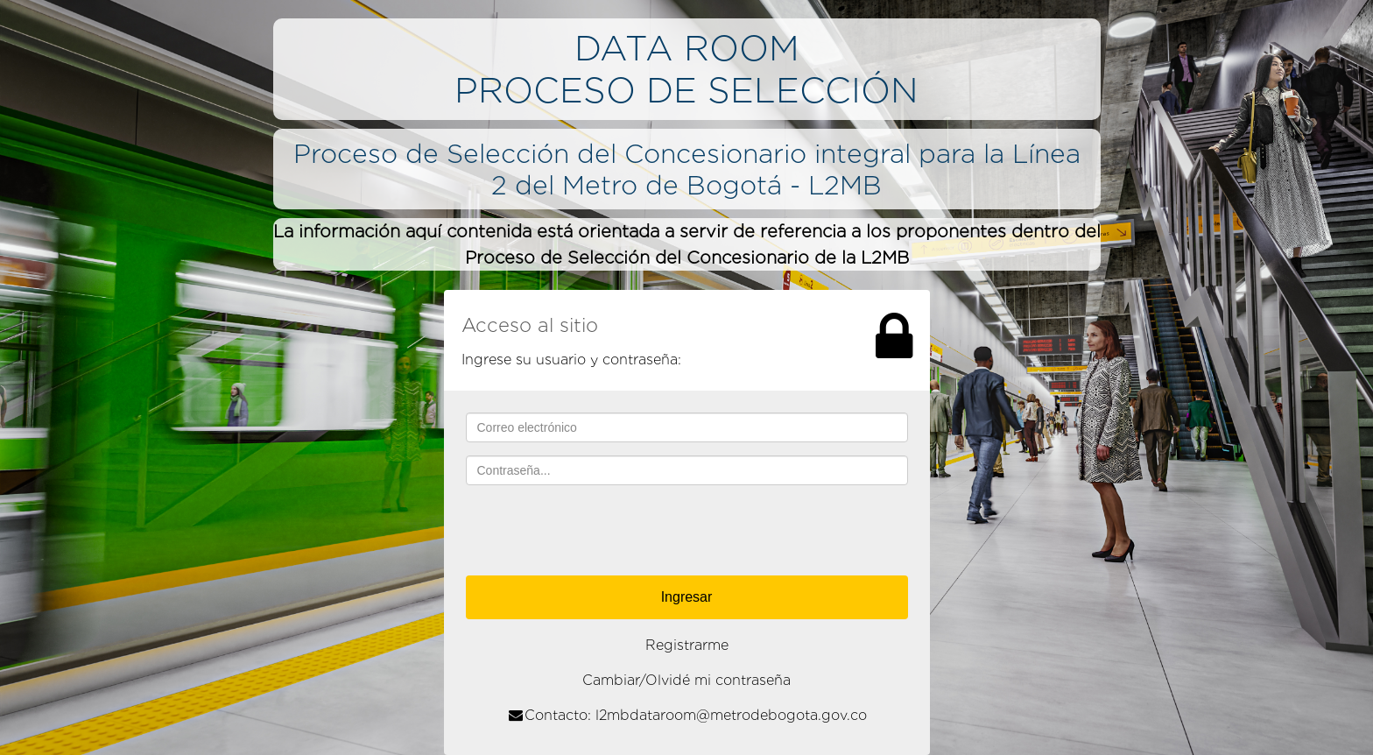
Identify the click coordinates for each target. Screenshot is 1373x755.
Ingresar (687, 596)
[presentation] (686, 532)
